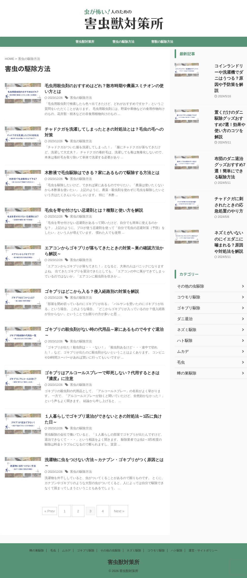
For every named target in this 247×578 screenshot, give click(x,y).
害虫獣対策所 (84, 41)
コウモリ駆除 (156, 550)
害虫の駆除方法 (123, 41)
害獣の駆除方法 (162, 41)
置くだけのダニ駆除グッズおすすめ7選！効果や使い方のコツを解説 (224, 103)
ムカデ (66, 550)
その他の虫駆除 (110, 550)
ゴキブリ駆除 (85, 550)
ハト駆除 (176, 550)
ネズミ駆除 (134, 550)
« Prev (54, 516)
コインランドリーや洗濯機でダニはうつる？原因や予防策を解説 (224, 71)
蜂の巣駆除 (36, 550)
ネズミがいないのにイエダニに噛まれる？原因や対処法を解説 (224, 193)
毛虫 (53, 550)
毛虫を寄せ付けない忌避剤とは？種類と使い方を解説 (103, 213)
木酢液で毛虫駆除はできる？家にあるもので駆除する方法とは (111, 175)
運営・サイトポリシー (203, 550)
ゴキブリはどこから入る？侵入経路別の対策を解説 (101, 295)
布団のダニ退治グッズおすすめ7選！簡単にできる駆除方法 (224, 134)
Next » (115, 516)
